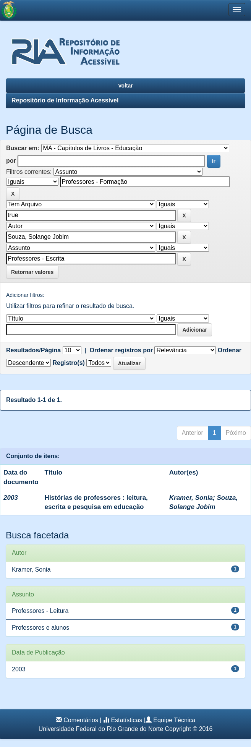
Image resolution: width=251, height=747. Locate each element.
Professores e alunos (40, 627)
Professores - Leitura (40, 611)
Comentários (80, 720)
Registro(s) (68, 363)
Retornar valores (32, 272)
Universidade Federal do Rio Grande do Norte (101, 729)
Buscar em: (22, 148)
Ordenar (229, 350)
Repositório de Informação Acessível (64, 100)
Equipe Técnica (174, 720)
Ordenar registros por (121, 350)
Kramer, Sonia (191, 497)
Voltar (125, 86)
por (11, 160)
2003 (19, 669)
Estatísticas (126, 720)
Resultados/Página (33, 350)
